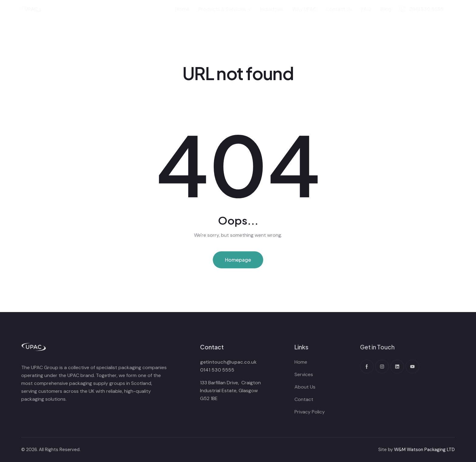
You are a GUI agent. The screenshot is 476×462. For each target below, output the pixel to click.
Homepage (238, 259)
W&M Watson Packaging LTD (424, 450)
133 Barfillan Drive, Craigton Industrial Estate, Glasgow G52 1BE (230, 390)
